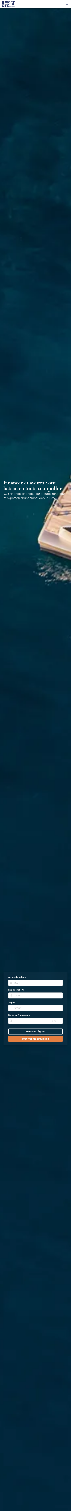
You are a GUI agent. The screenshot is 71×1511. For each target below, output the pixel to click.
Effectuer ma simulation (35, 1038)
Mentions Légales (36, 1031)
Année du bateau (17, 977)
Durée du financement (19, 1015)
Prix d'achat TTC (16, 989)
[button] (67, 4)
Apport (11, 1002)
